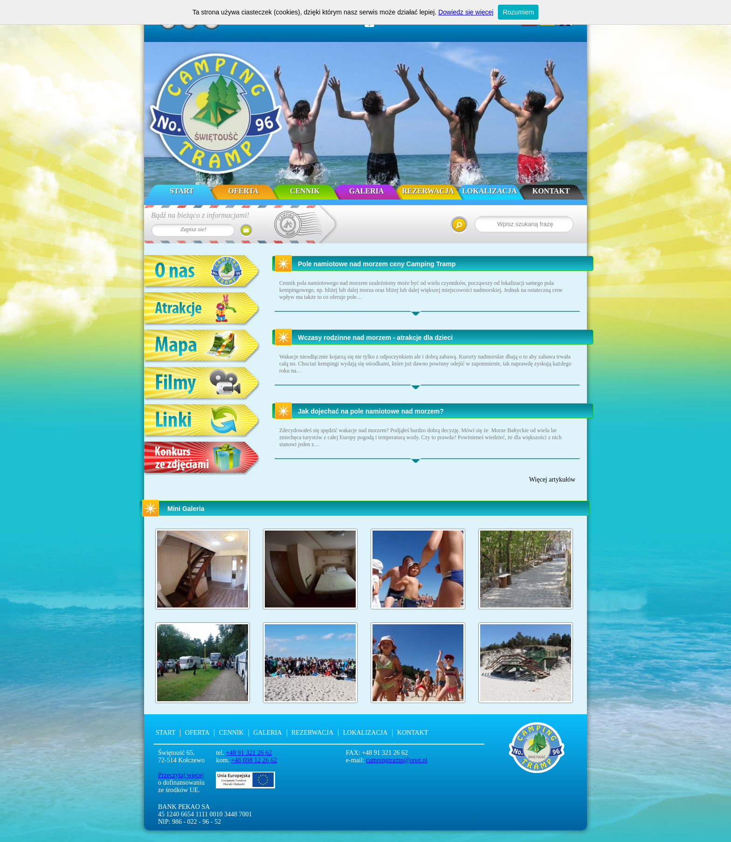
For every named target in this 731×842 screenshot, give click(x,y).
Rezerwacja (428, 191)
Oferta (243, 191)
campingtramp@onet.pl (397, 760)
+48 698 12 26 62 (254, 760)
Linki (202, 421)
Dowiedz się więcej (465, 12)
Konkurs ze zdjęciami (202, 459)
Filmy (202, 384)
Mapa (202, 347)
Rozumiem (518, 12)
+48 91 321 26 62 (249, 752)
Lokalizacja (489, 191)
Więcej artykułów (552, 479)
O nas (202, 272)
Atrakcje (202, 309)
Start (182, 191)
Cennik (305, 191)
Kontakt (551, 191)
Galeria (366, 191)
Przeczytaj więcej (181, 775)
